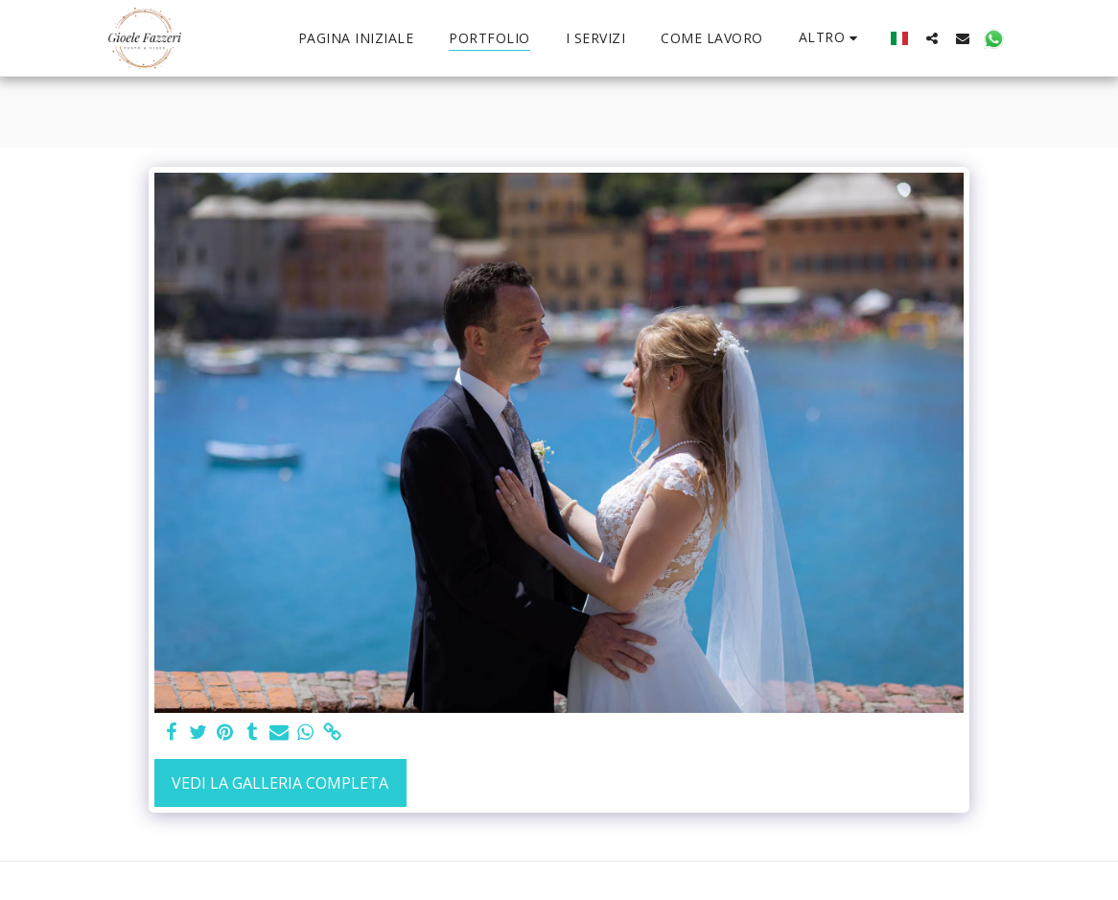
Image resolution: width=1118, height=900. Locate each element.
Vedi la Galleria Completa (280, 782)
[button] (932, 38)
